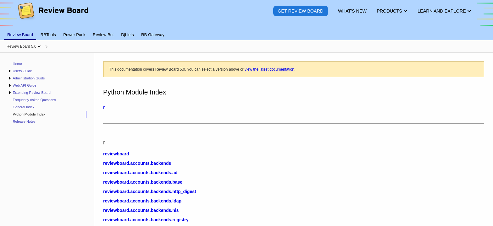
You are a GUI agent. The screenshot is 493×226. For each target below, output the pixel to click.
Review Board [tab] (20, 34)
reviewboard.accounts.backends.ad (140, 172)
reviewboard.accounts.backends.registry (146, 219)
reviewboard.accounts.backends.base (142, 182)
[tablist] (246, 31)
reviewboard (116, 153)
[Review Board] (52, 15)
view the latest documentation (269, 69)
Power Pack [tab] (74, 34)
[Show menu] (39, 46)
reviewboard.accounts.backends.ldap (142, 200)
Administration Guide (29, 78)
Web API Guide (24, 85)
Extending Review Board (31, 92)
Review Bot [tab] (103, 34)
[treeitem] (47, 114)
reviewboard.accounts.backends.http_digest (149, 191)
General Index (24, 107)
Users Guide (22, 71)
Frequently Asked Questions (34, 100)
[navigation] (47, 139)
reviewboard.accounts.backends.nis (141, 210)
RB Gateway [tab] (152, 34)
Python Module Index (29, 114)
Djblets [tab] (127, 34)
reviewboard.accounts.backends (137, 163)
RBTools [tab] (48, 34)
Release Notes (24, 121)
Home (17, 64)
